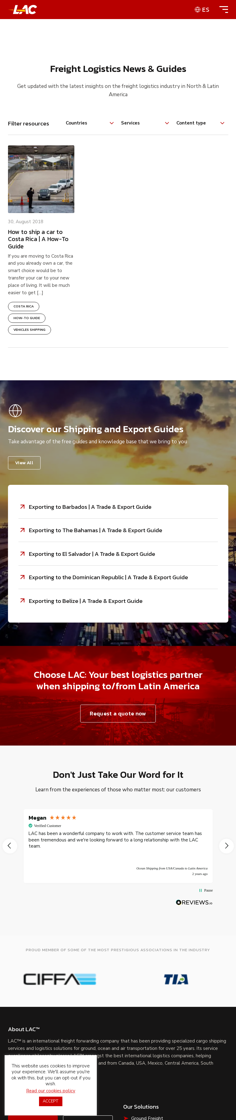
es (206, 9)
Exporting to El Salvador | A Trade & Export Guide (92, 554)
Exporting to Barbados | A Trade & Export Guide (90, 507)
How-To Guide (27, 318)
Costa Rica (24, 306)
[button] (9, 847)
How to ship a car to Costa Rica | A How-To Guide (38, 239)
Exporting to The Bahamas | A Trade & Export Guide (95, 530)
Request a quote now (118, 715)
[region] (118, 848)
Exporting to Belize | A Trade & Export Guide (86, 602)
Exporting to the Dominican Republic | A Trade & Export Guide (108, 578)
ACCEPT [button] (51, 1101)
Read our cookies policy (50, 1091)
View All (24, 462)
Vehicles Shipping (29, 330)
